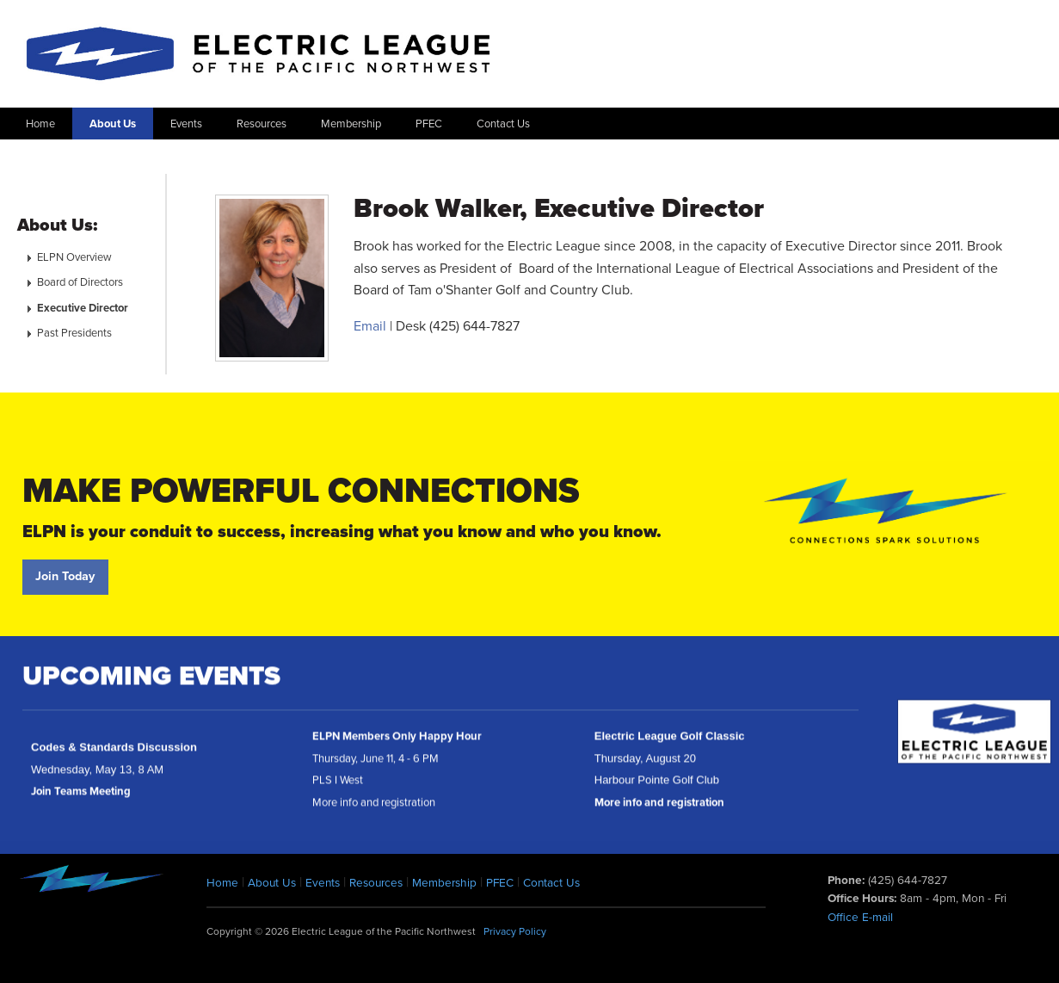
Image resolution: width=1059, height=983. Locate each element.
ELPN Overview (74, 257)
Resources (261, 124)
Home (40, 124)
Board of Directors (80, 282)
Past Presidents (74, 333)
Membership (351, 124)
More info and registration (659, 809)
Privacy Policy (514, 931)
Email (370, 326)
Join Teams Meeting (81, 798)
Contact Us (503, 124)
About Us (112, 124)
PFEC (429, 124)
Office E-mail (860, 917)
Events (186, 124)
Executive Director (82, 308)
